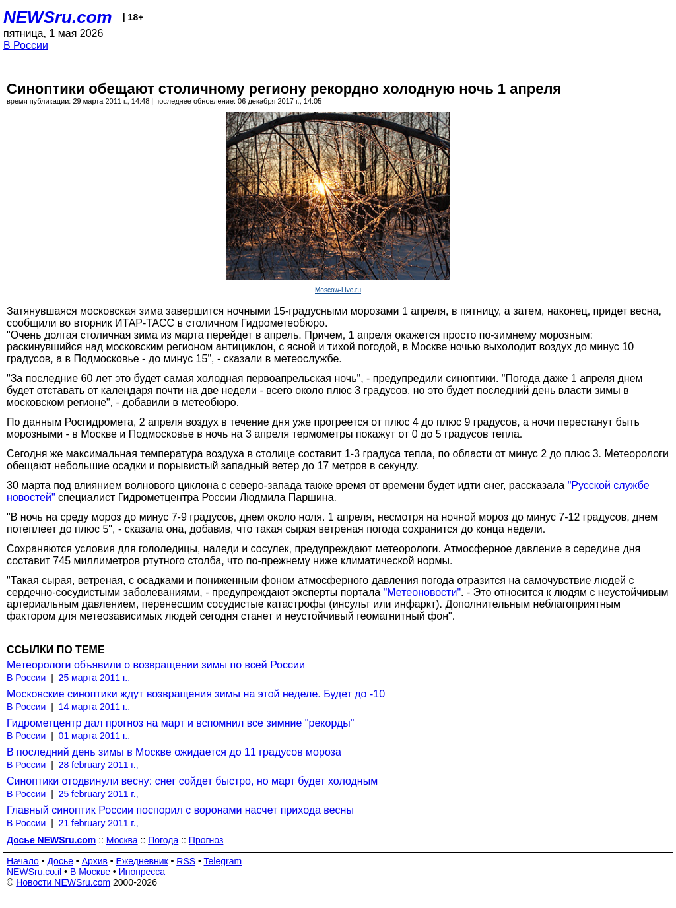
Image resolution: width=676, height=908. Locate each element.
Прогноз (206, 840)
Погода (163, 840)
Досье (60, 861)
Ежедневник (142, 861)
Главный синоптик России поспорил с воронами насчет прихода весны (180, 810)
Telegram (223, 861)
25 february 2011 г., (99, 794)
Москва (122, 840)
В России (25, 45)
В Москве (90, 871)
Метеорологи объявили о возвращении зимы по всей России (156, 664)
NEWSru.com (57, 17)
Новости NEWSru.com (63, 882)
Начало (23, 861)
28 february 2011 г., (99, 765)
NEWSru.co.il (34, 871)
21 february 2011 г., (99, 823)
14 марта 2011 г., (95, 706)
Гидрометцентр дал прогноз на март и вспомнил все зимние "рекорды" (180, 723)
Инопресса (142, 871)
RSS (185, 861)
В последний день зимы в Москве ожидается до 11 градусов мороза (174, 752)
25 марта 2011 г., (95, 677)
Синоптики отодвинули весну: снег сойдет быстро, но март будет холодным (192, 781)
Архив (95, 861)
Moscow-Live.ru (338, 290)
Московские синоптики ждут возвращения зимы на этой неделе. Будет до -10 (196, 693)
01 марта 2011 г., (95, 735)
